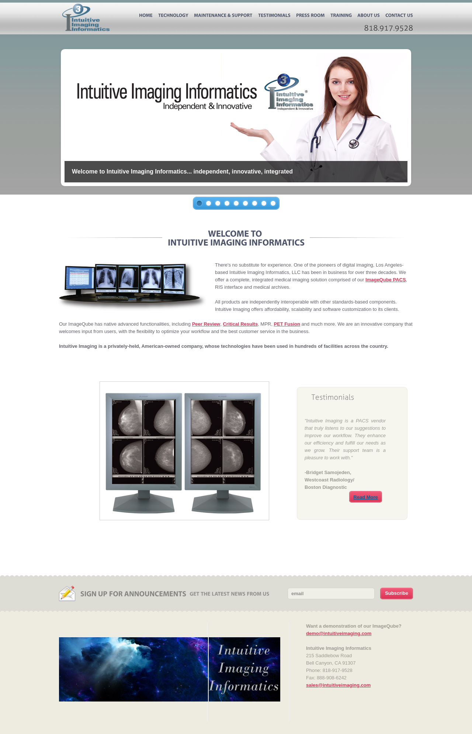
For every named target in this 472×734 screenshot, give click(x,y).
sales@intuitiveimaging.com (338, 685)
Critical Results (240, 324)
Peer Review (206, 324)
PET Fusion (287, 324)
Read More (365, 497)
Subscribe (396, 593)
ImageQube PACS (385, 279)
